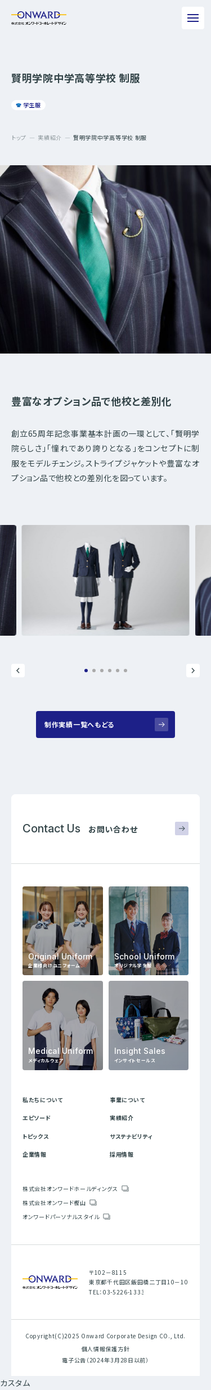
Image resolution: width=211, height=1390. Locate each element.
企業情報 (35, 1154)
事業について (127, 1099)
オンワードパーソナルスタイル (61, 1216)
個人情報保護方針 (106, 1348)
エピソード (37, 1117)
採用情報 (122, 1154)
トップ (18, 137)
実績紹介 (50, 137)
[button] (18, 670)
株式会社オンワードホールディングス (70, 1188)
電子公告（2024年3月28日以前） (105, 1360)
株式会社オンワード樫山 (54, 1202)
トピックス (36, 1136)
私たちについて (43, 1099)
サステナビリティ (131, 1136)
